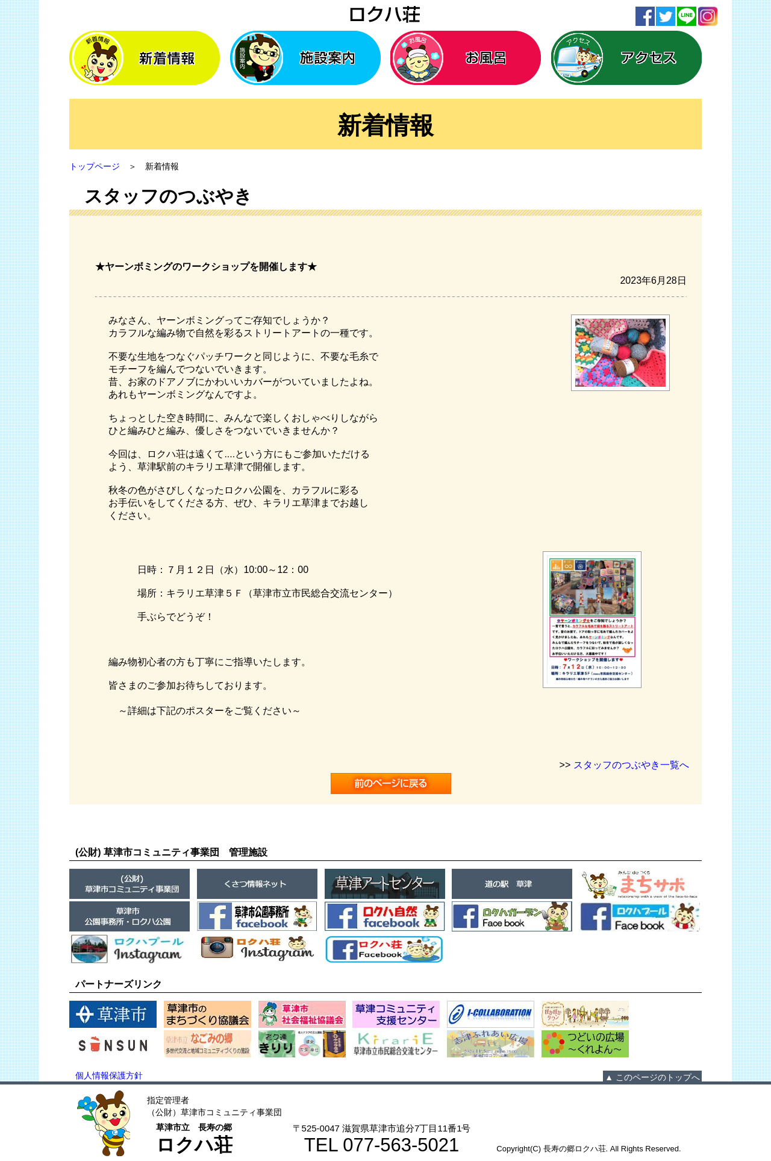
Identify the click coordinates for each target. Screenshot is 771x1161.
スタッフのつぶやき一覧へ (631, 765)
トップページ (94, 166)
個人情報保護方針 (109, 1075)
